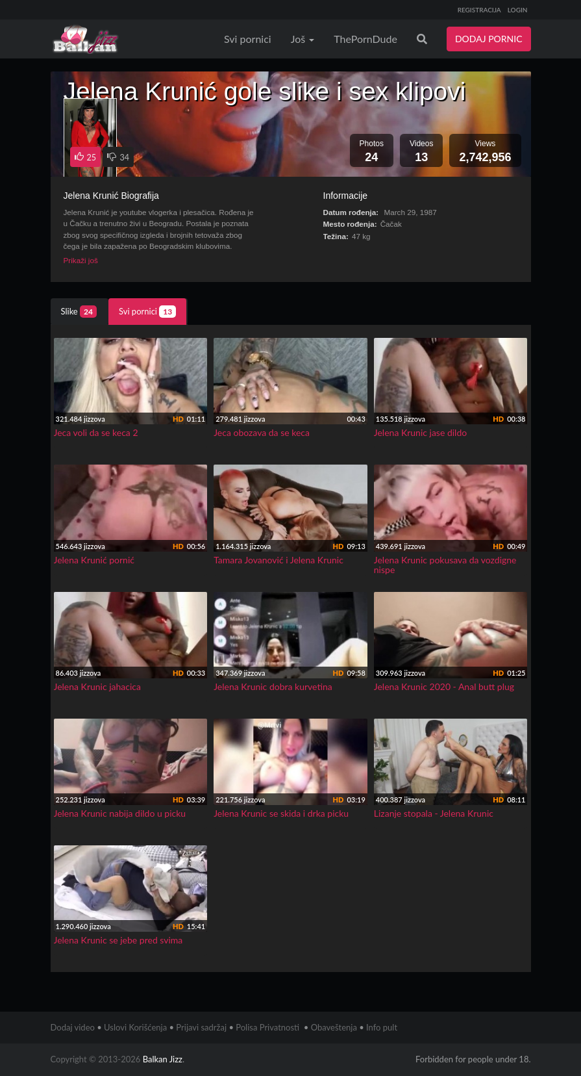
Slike (79, 311)
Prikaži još (81, 260)
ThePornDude (365, 38)
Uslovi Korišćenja (135, 1027)
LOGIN (518, 10)
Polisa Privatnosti (267, 1027)
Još (303, 38)
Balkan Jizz (162, 1059)
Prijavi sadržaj (201, 1027)
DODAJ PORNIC (489, 38)
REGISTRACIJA (479, 10)
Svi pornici (247, 38)
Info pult (381, 1027)
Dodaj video (73, 1027)
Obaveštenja (334, 1027)
